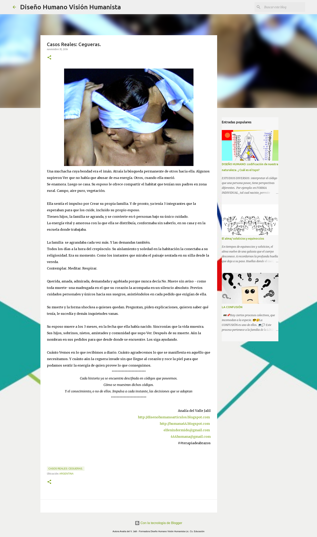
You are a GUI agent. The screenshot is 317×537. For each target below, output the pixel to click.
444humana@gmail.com (191, 436)
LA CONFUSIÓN (232, 307)
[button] (49, 57)
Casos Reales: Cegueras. (66, 468)
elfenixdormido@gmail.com (187, 430)
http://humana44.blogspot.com (185, 424)
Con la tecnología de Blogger (158, 523)
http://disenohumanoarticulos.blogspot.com (174, 417)
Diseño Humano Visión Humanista (70, 7)
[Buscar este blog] (284, 7)
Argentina (66, 473)
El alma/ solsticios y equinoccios (243, 238)
